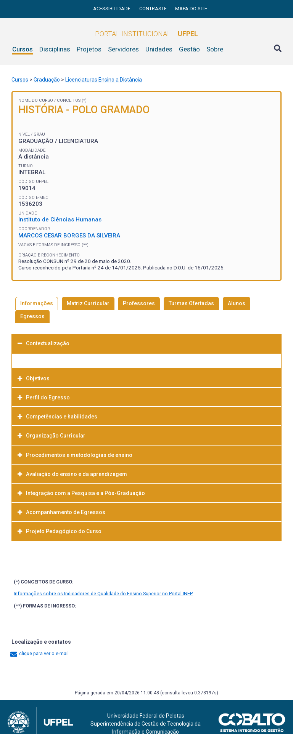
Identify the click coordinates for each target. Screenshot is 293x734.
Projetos (89, 49)
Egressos (32, 316)
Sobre (214, 49)
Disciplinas (54, 49)
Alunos (236, 303)
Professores (139, 303)
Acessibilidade (112, 8)
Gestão (189, 49)
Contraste (153, 8)
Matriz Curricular (88, 303)
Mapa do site (191, 8)
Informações (36, 303)
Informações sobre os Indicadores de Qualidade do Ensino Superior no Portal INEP (103, 593)
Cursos (22, 49)
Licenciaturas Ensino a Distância (103, 80)
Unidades (158, 49)
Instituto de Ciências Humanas (59, 219)
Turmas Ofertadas (191, 303)
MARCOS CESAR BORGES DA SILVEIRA (69, 235)
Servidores (123, 49)
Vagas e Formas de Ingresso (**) (53, 244)
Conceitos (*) (72, 100)
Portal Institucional (146, 34)
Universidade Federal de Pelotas (145, 716)
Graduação (47, 80)
